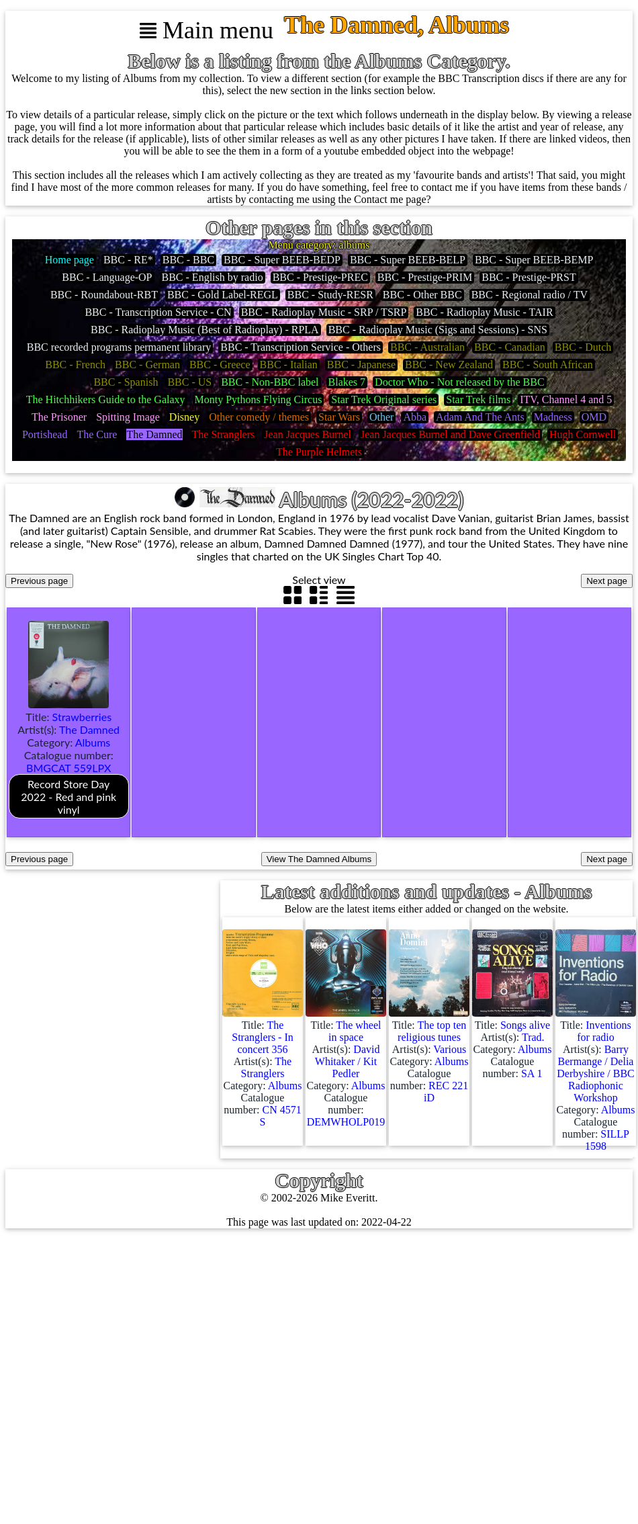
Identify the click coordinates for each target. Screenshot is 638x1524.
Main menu (206, 30)
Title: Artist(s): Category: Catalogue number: (69, 756)
